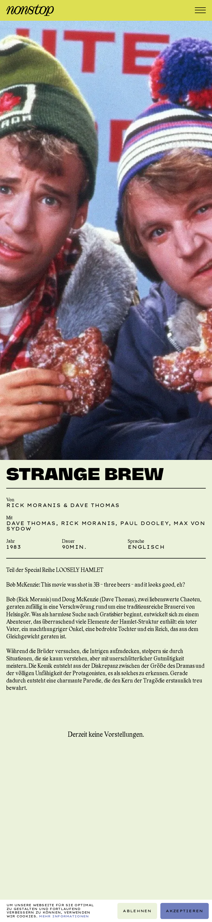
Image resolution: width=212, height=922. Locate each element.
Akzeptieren (184, 910)
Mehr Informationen (64, 916)
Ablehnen (137, 910)
